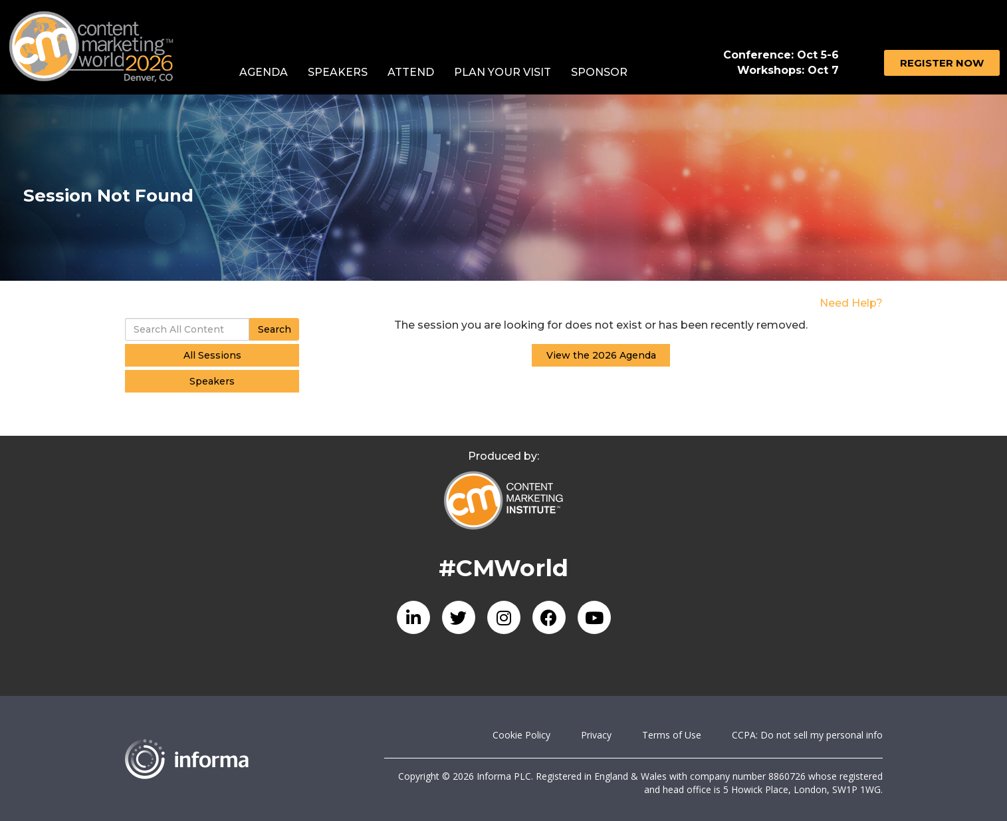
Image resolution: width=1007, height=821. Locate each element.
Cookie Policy (521, 735)
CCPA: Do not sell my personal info (807, 735)
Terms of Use (671, 735)
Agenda (263, 72)
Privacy (596, 735)
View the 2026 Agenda (601, 355)
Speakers (338, 72)
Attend (411, 72)
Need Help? (851, 303)
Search (274, 329)
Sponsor (599, 72)
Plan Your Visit (502, 72)
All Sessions (212, 355)
